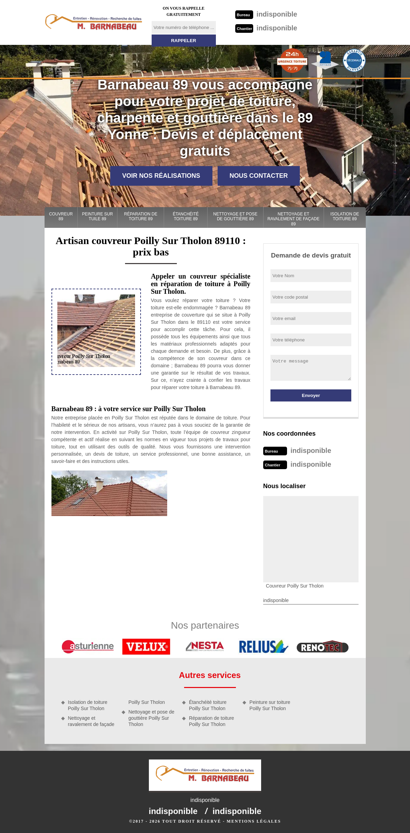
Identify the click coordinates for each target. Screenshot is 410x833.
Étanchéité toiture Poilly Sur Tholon (208, 705)
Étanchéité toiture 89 (186, 216)
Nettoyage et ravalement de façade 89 (293, 219)
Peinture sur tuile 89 (97, 216)
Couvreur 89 (61, 216)
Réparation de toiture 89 (140, 216)
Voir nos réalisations (161, 175)
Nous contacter (259, 175)
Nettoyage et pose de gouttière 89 (235, 216)
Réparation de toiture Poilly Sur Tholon (211, 721)
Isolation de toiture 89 (344, 216)
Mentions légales (254, 821)
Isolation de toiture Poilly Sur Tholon (87, 705)
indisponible (266, 14)
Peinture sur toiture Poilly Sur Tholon (269, 705)
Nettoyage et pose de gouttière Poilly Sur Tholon (151, 718)
